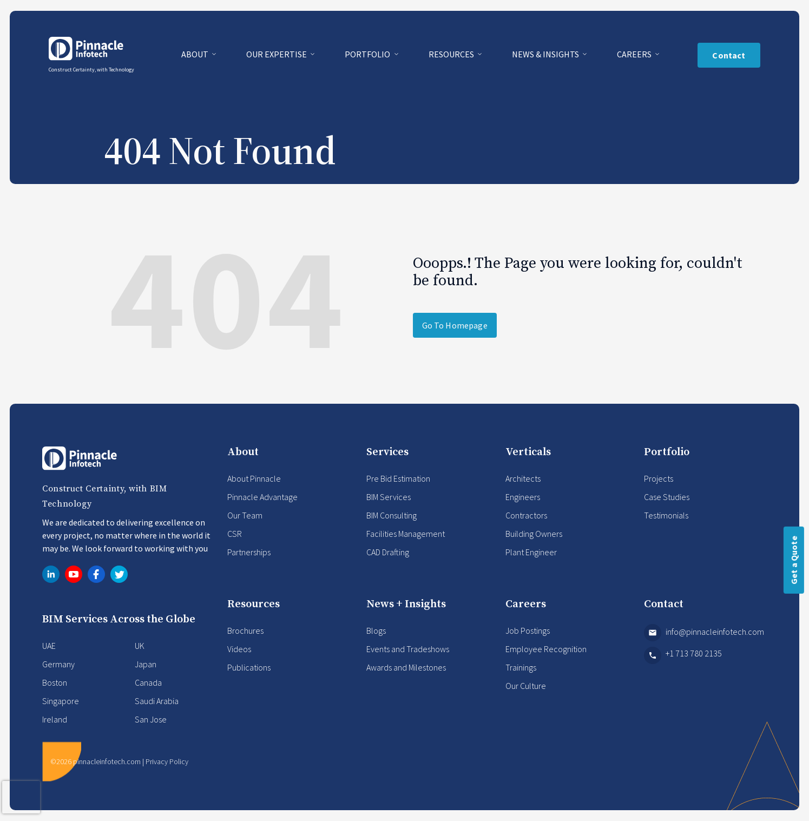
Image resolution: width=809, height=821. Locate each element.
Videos (239, 648)
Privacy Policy (167, 761)
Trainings (520, 667)
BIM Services (388, 496)
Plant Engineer (531, 552)
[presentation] (21, 797)
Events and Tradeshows (407, 648)
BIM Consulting (391, 515)
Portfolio (368, 54)
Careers (635, 54)
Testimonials (666, 515)
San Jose (151, 719)
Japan (145, 664)
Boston (54, 682)
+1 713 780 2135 (683, 655)
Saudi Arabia (157, 700)
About (195, 54)
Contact (728, 55)
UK (139, 645)
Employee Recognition (546, 648)
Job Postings (527, 630)
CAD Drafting (387, 552)
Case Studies (666, 496)
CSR (234, 533)
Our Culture (525, 685)
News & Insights (546, 54)
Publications (249, 667)
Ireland (54, 719)
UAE (49, 645)
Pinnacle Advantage (262, 496)
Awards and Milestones (406, 667)
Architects (523, 478)
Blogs (376, 630)
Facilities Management (405, 533)
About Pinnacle (254, 478)
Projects (658, 478)
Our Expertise (277, 54)
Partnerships (249, 552)
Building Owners (533, 533)
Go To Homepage (455, 325)
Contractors (526, 515)
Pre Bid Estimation (398, 478)
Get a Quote (793, 560)
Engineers (522, 496)
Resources (452, 54)
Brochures (245, 630)
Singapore (60, 700)
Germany (58, 664)
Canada (148, 682)
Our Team (244, 515)
